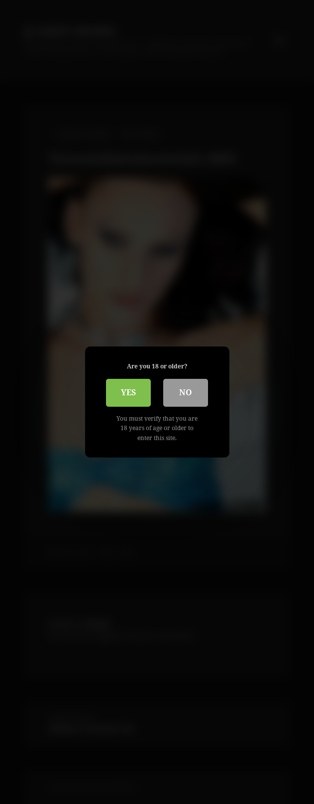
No (185, 392)
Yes (128, 392)
